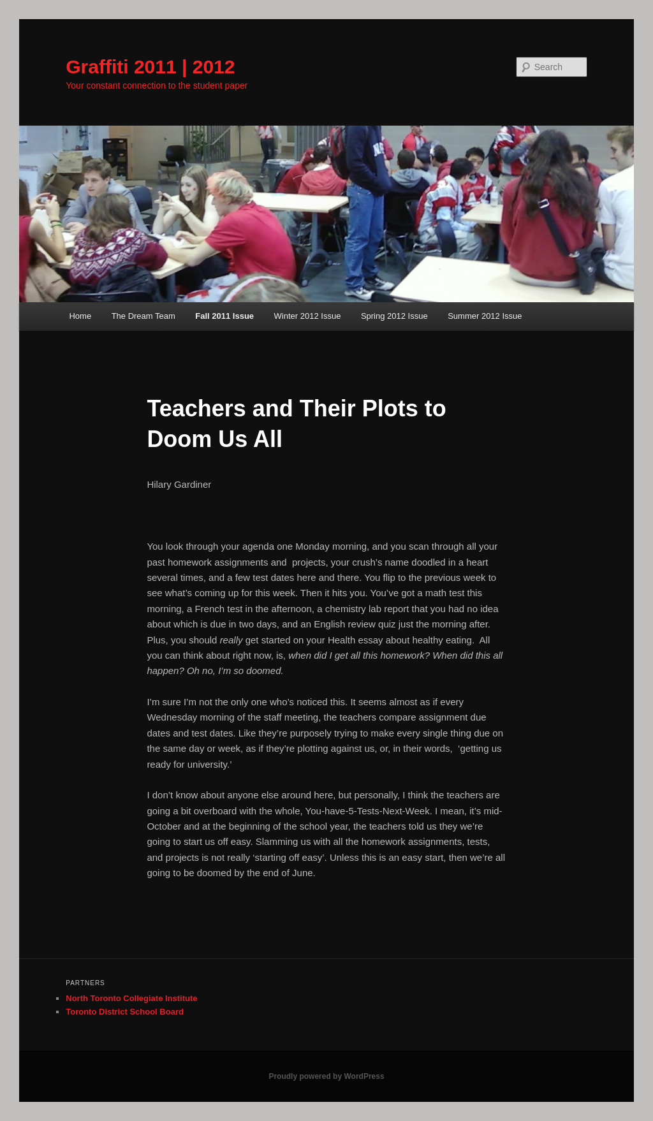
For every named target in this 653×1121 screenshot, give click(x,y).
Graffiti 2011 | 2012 (150, 66)
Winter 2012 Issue (307, 316)
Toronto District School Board (125, 1011)
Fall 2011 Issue (224, 316)
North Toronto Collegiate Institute (131, 998)
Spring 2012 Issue (394, 316)
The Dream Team (143, 316)
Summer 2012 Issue (485, 316)
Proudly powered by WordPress (326, 1076)
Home (80, 316)
